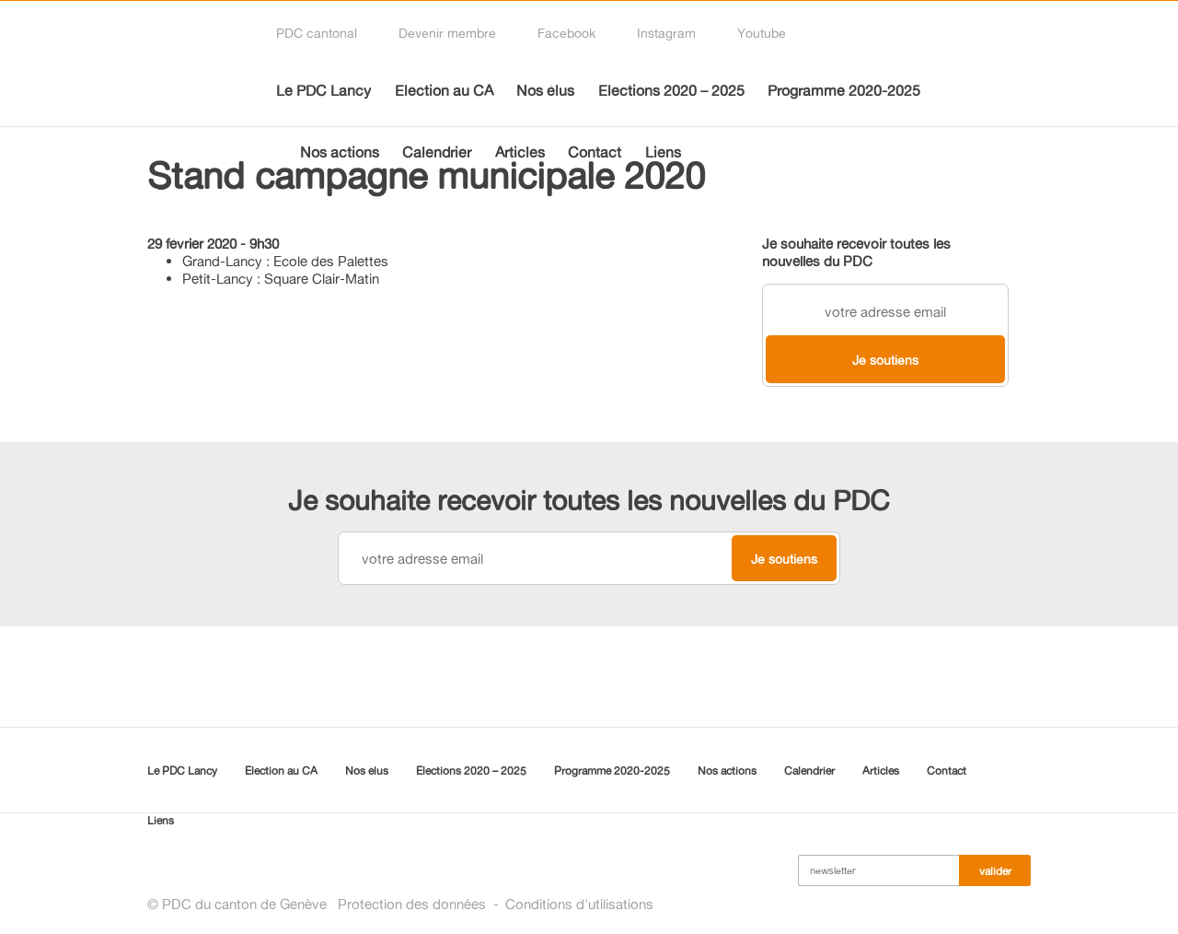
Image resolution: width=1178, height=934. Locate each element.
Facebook (566, 33)
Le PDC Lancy (323, 90)
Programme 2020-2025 (844, 90)
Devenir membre (447, 33)
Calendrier (436, 152)
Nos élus (545, 90)
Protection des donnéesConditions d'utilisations (495, 904)
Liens (663, 152)
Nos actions (339, 152)
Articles (520, 152)
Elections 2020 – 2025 (671, 90)
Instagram (666, 33)
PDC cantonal (316, 33)
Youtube (761, 33)
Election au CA (444, 90)
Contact (594, 152)
